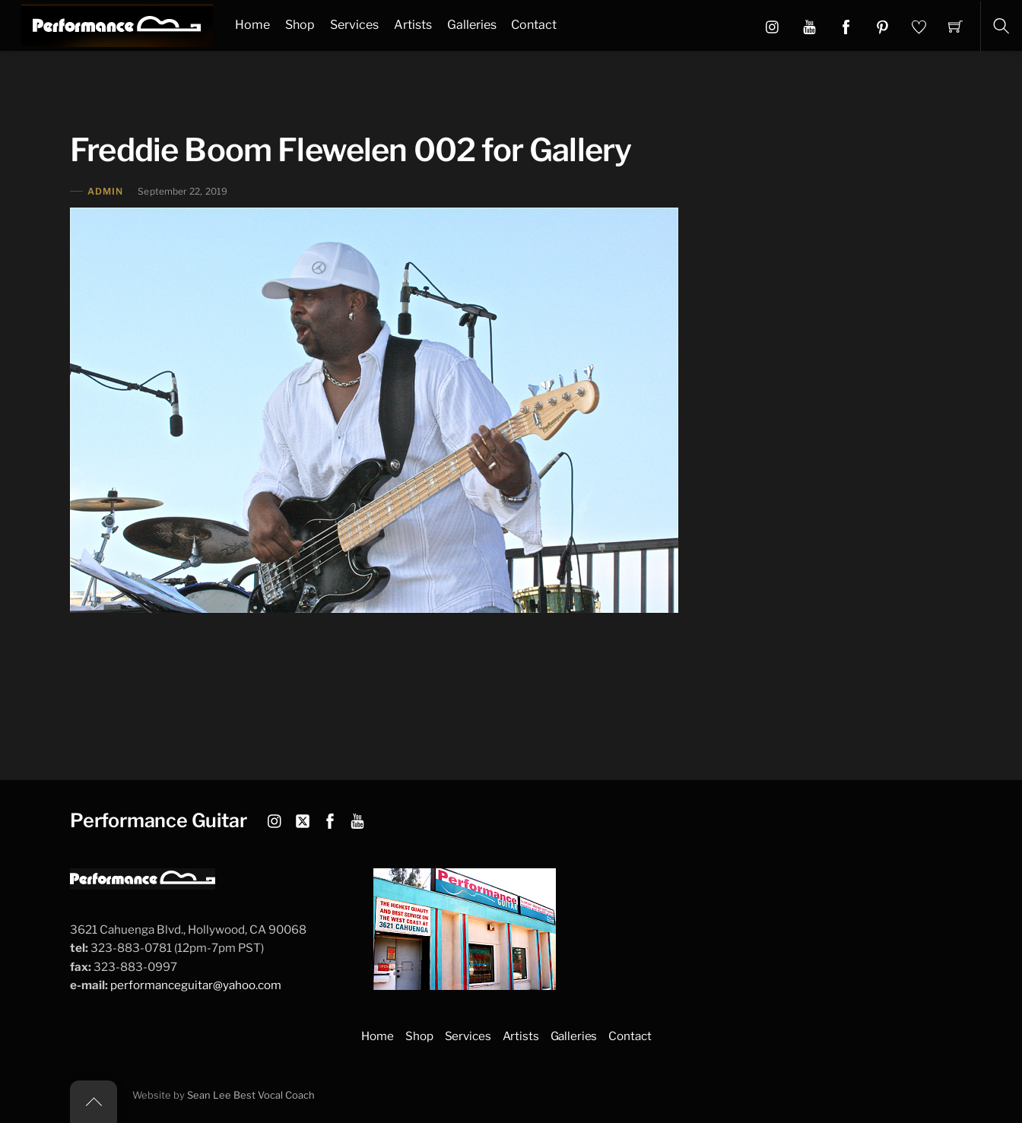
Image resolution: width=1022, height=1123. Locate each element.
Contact (534, 24)
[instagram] (275, 818)
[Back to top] (93, 1101)
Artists (413, 24)
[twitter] (302, 818)
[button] (809, 25)
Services (354, 24)
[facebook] (330, 818)
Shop (300, 24)
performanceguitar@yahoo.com (195, 985)
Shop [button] (419, 1036)
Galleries (472, 24)
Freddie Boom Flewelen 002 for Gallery (350, 150)
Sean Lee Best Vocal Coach (251, 1095)
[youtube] (357, 818)
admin (105, 191)
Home (252, 24)
